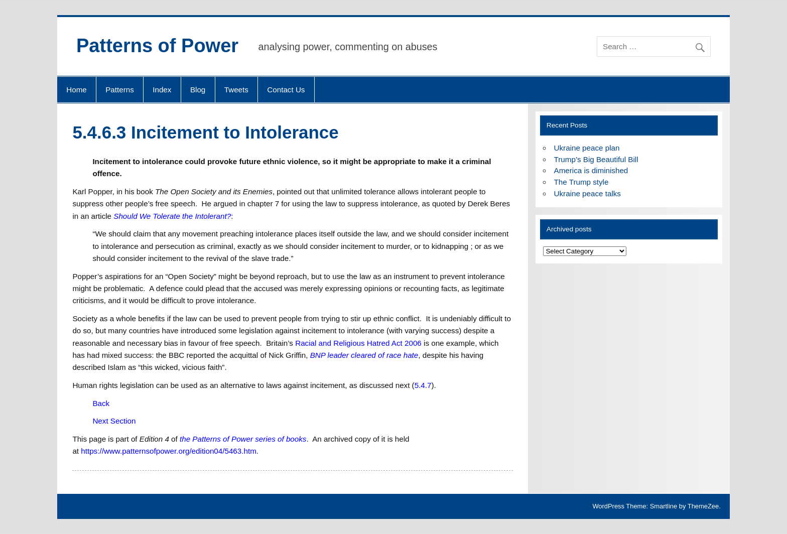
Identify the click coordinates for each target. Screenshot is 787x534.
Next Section (114, 421)
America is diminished (591, 170)
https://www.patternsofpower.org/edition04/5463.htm (168, 451)
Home (76, 89)
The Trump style (581, 182)
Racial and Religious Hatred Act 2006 (358, 343)
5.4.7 (423, 385)
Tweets (236, 89)
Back (100, 403)
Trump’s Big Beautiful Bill (596, 159)
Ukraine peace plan (587, 148)
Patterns (119, 89)
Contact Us (286, 89)
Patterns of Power (157, 45)
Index (162, 89)
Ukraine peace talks (587, 193)
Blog (197, 89)
